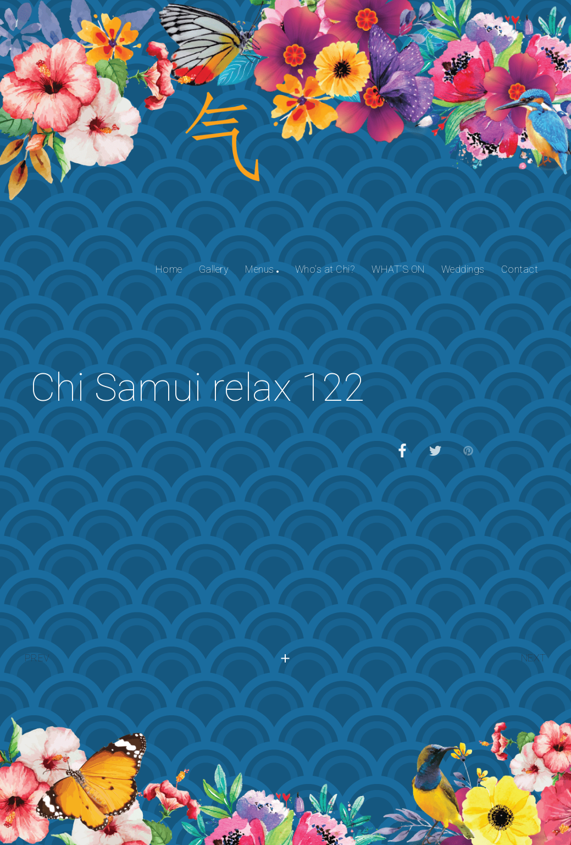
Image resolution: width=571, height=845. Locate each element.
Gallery (214, 269)
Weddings (463, 269)
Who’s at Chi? (325, 269)
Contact (520, 269)
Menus (259, 269)
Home (169, 269)
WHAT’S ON (398, 269)
